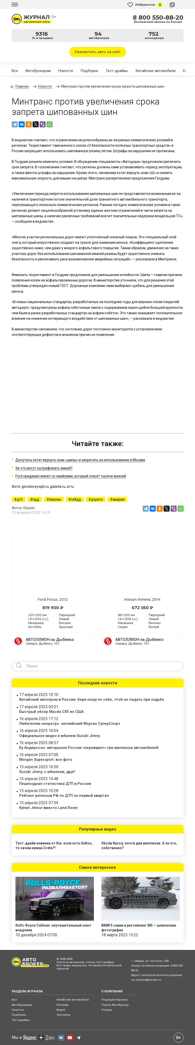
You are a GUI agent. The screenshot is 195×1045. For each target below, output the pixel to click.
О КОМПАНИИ (112, 991)
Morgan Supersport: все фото (45, 759)
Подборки (89, 71)
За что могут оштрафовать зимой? (43, 468)
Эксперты (63, 1014)
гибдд (76, 499)
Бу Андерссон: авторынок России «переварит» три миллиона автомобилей (88, 747)
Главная (22, 86)
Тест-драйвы (117, 71)
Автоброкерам (38, 71)
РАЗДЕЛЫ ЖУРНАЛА (27, 991)
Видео (61, 1009)
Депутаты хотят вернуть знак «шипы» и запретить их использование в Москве (80, 460)
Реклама (62, 1005)
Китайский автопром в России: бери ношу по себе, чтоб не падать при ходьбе (91, 699)
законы (55, 499)
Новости (65, 71)
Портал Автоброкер (115, 1005)
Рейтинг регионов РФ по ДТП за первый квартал (64, 795)
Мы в (33, 1038)
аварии (119, 499)
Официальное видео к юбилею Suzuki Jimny (59, 735)
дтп (20, 499)
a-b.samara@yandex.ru (146, 979)
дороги (97, 499)
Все (15, 71)
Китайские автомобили (155, 71)
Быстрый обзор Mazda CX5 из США (51, 711)
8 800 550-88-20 (158, 17)
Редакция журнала (114, 999)
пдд (36, 499)
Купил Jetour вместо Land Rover (48, 807)
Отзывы (106, 1009)
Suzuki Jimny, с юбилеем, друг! (47, 771)
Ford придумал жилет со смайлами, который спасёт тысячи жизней (70, 476)
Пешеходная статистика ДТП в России (55, 783)
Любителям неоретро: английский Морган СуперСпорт (69, 723)
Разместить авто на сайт (98, 52)
